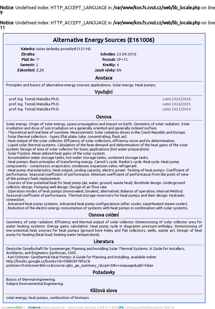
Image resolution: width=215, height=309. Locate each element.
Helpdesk (34, 307)
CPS (121, 307)
